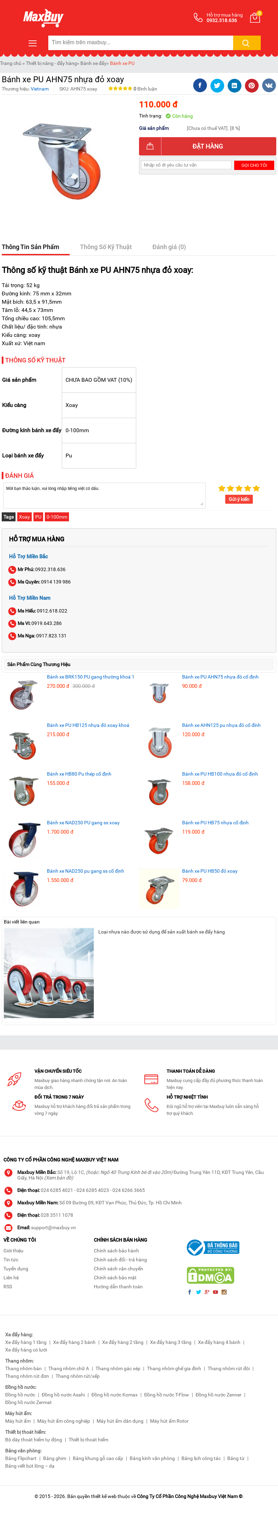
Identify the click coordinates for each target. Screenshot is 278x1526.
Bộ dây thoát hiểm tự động (33, 1439)
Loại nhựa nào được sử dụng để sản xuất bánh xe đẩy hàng (161, 932)
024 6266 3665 (128, 1190)
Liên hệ (11, 1277)
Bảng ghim (54, 1458)
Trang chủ (10, 63)
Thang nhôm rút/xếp (78, 1376)
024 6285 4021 (57, 1190)
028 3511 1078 (57, 1215)
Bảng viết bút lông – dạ (29, 1466)
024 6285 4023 (93, 1190)
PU (38, 517)
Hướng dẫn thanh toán (118, 1286)
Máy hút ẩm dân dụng (120, 1421)
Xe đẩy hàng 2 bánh (74, 1342)
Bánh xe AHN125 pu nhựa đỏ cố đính (221, 725)
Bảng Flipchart (21, 1458)
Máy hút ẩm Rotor (169, 1421)
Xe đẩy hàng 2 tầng (122, 1342)
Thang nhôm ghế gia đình (174, 1368)
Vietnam (40, 89)
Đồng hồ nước (20, 1394)
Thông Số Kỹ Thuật (106, 246)
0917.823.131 (38, 635)
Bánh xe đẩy (93, 63)
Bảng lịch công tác (201, 1458)
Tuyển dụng (15, 1268)
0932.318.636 (37, 569)
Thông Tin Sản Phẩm (30, 246)
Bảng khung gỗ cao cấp (98, 1458)
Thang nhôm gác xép (118, 1368)
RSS (7, 1286)
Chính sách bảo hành (116, 1250)
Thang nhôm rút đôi (229, 1368)
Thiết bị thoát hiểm (88, 1439)
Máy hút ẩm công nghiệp (63, 1421)
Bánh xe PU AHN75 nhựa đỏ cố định (220, 677)
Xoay (24, 517)
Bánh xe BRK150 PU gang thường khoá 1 (91, 677)
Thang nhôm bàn (23, 1368)
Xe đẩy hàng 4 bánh (219, 1342)
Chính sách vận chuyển (118, 1268)
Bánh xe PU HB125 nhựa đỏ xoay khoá (88, 725)
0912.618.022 (38, 611)
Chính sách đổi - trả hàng (120, 1259)
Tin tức (10, 1259)
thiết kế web (104, 1496)
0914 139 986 (40, 582)
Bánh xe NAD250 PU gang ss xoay (83, 822)
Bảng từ (236, 1458)
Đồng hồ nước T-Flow (166, 1394)
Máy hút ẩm (18, 1421)
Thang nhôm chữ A (68, 1368)
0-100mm (57, 517)
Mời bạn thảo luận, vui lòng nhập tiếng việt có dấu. (104, 495)
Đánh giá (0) (169, 246)
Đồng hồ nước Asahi (63, 1394)
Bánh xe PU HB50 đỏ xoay (210, 871)
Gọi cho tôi (254, 165)
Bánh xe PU (122, 63)
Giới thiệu (13, 1250)
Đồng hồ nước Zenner (218, 1394)
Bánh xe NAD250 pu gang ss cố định (85, 871)
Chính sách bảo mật (115, 1277)
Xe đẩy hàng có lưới (26, 1350)
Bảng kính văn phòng (152, 1458)
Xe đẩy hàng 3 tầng (170, 1342)
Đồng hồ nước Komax (114, 1394)
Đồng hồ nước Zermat (28, 1402)
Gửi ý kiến (239, 499)
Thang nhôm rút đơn (27, 1376)
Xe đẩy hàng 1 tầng (26, 1342)
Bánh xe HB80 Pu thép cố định (79, 774)
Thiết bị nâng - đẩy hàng (51, 63)
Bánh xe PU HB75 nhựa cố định (215, 822)
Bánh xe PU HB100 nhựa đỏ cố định (220, 774)
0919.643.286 (35, 623)
